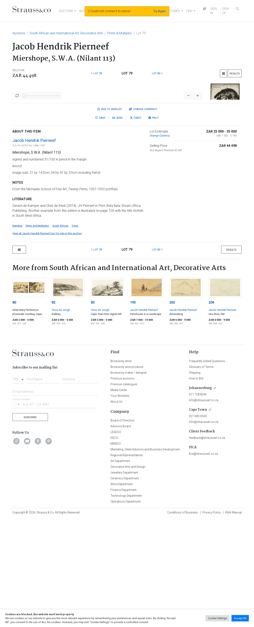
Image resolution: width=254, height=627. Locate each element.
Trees (75, 334)
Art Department (120, 569)
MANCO (115, 552)
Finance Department (123, 598)
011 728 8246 (198, 502)
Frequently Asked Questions (207, 469)
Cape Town (198, 518)
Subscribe (30, 525)
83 (93, 411)
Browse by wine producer (127, 475)
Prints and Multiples (37, 334)
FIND (189, 11)
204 (211, 411)
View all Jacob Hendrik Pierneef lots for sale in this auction (47, 341)
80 (14, 411)
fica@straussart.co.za (203, 562)
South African (60, 334)
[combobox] (18, 486)
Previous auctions (122, 486)
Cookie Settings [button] (217, 618)
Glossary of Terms (201, 475)
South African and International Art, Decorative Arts (66, 33)
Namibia (17, 334)
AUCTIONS (66, 11)
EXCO (114, 546)
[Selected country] (16, 512)
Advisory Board (120, 534)
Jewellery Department (124, 581)
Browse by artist (121, 469)
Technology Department (126, 604)
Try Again (159, 11)
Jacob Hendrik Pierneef (34, 248)
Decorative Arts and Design (127, 575)
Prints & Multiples (119, 33)
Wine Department (121, 592)
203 (172, 411)
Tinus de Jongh (61, 418)
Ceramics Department (124, 586)
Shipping (194, 481)
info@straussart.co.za (203, 508)
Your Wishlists (119, 504)
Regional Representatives (126, 563)
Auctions (18, 33)
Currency (143, 217)
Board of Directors (122, 528)
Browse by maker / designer (128, 481)
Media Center (118, 498)
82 (53, 411)
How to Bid (196, 486)
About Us (116, 510)
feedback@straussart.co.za (207, 546)
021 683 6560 (198, 524)
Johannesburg (200, 496)
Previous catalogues (123, 492)
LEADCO (115, 540)
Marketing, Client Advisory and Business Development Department (152, 557)
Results (235, 73)
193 (133, 411)
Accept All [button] (240, 618)
